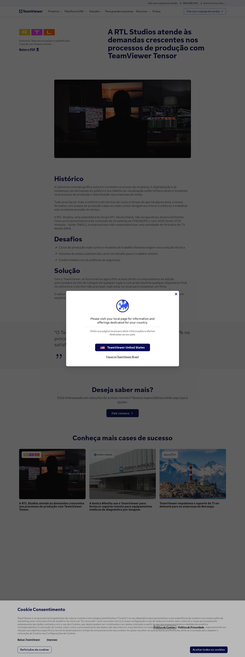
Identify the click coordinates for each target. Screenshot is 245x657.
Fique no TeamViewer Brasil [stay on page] (122, 357)
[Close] (176, 294)
